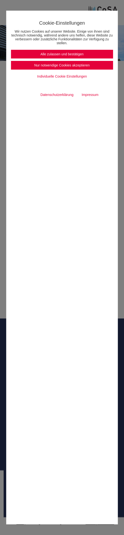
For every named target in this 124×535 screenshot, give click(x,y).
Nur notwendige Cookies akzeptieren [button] (62, 65)
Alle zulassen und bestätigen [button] (62, 54)
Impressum (90, 95)
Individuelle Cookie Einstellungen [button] (62, 76)
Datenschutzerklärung (56, 95)
